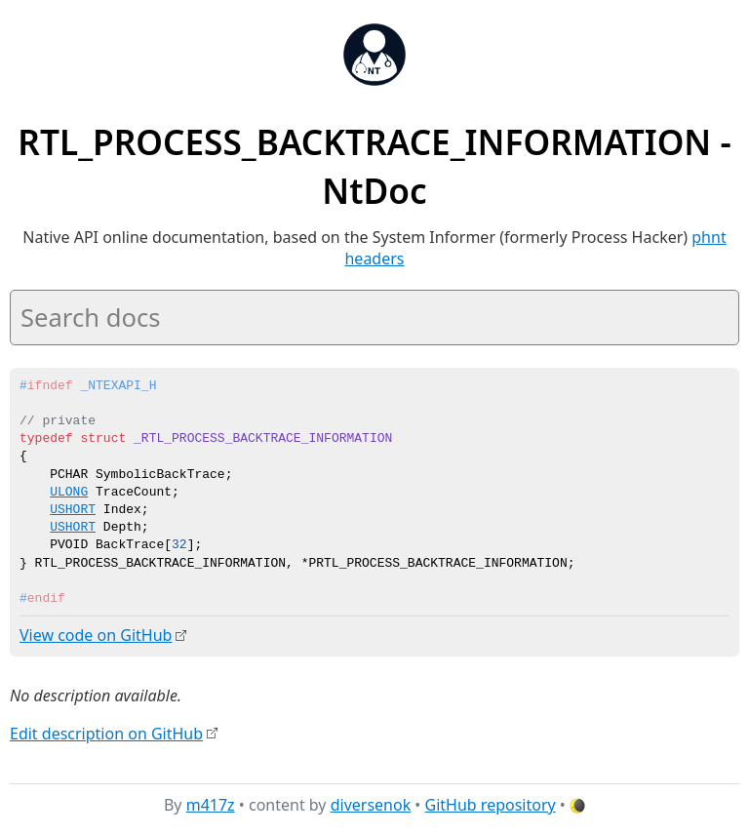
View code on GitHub (96, 635)
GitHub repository (490, 804)
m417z (210, 804)
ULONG (69, 492)
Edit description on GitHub (106, 732)
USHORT (73, 510)
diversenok (371, 804)
